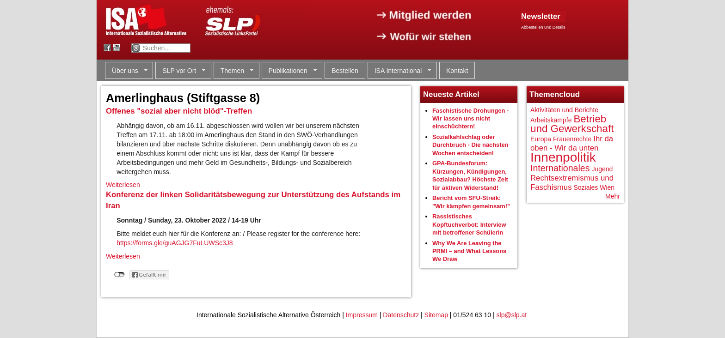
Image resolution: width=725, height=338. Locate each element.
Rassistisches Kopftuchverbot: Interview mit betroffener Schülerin (469, 224)
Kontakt (457, 70)
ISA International (400, 71)
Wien (607, 187)
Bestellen (345, 70)
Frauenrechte (572, 139)
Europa (540, 139)
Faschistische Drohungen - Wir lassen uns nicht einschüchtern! (470, 118)
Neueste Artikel (451, 94)
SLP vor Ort (180, 71)
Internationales (560, 168)
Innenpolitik (563, 157)
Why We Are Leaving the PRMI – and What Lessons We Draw (469, 251)
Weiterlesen (123, 184)
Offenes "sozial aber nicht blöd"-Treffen (179, 111)
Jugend (602, 169)
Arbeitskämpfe (550, 120)
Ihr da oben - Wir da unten (571, 143)
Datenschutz (401, 315)
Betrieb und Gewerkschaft (572, 124)
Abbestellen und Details (543, 27)
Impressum (362, 315)
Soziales (585, 187)
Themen (234, 71)
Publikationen (289, 71)
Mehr (612, 196)
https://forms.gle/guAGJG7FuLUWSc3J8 (175, 243)
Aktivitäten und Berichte (564, 110)
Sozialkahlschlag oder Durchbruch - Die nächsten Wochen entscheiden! (470, 145)
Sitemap (436, 315)
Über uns (126, 71)
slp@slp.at (512, 315)
